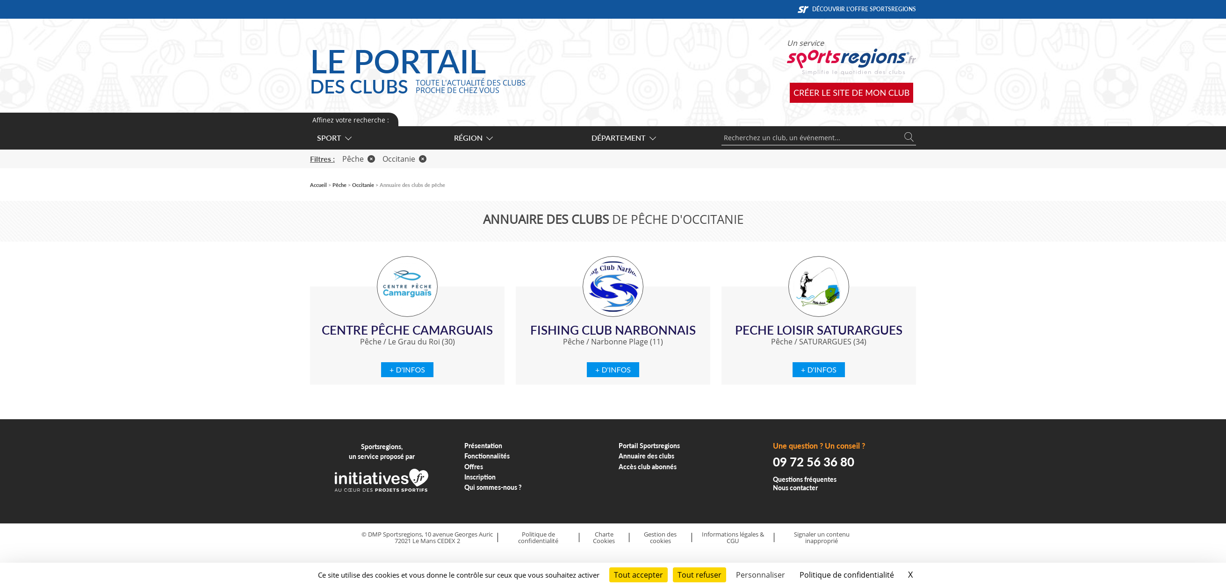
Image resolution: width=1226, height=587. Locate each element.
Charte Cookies (604, 537)
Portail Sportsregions (649, 446)
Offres (473, 467)
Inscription (480, 477)
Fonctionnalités (487, 456)
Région (473, 137)
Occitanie (404, 159)
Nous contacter (795, 488)
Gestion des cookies (660, 537)
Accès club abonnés (648, 467)
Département (623, 137)
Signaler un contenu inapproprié (822, 537)
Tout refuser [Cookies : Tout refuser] (699, 575)
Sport (334, 137)
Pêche (358, 159)
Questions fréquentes (805, 479)
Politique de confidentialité (538, 537)
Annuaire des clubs (646, 456)
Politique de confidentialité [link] (847, 575)
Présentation (483, 446)
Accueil (318, 185)
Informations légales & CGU (733, 537)
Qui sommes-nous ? (493, 487)
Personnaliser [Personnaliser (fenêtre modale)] (760, 575)
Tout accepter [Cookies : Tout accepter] (638, 575)
